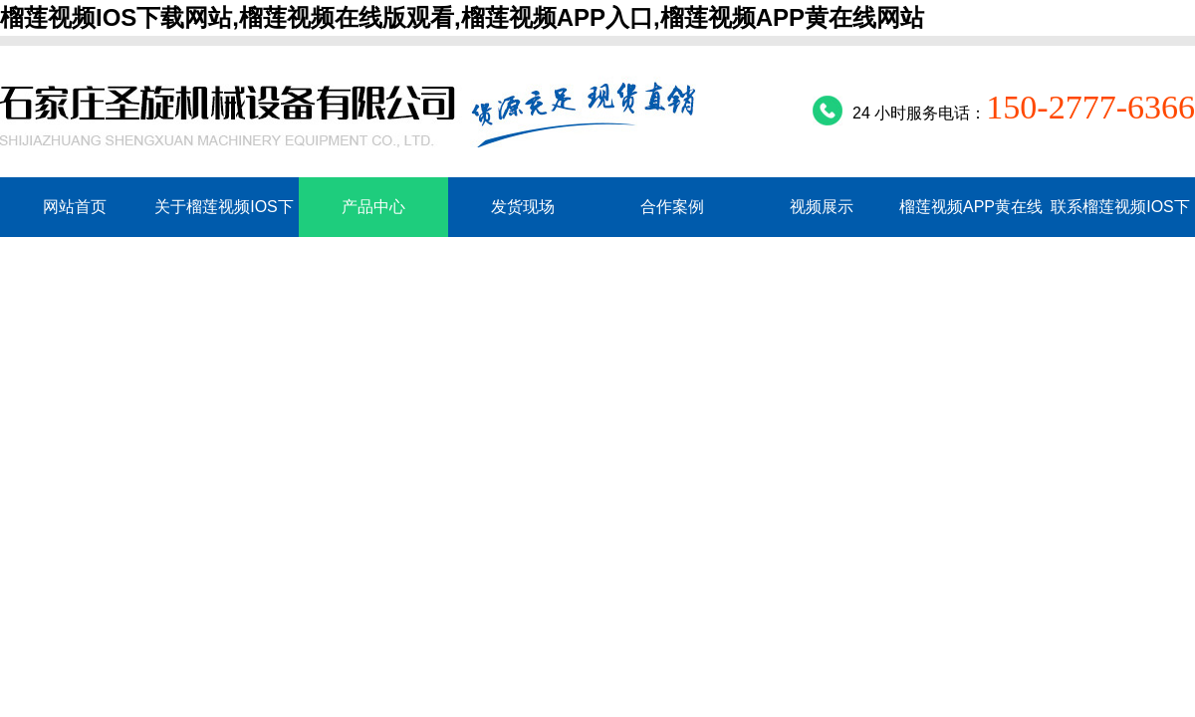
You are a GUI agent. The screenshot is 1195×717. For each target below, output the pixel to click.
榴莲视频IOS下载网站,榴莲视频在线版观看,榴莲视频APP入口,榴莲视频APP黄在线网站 (462, 17)
